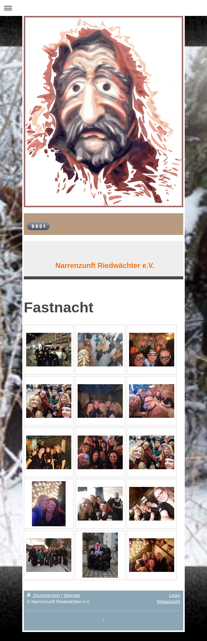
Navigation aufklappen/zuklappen (103, 8)
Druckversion (44, 595)
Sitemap (71, 595)
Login (174, 595)
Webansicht (168, 601)
